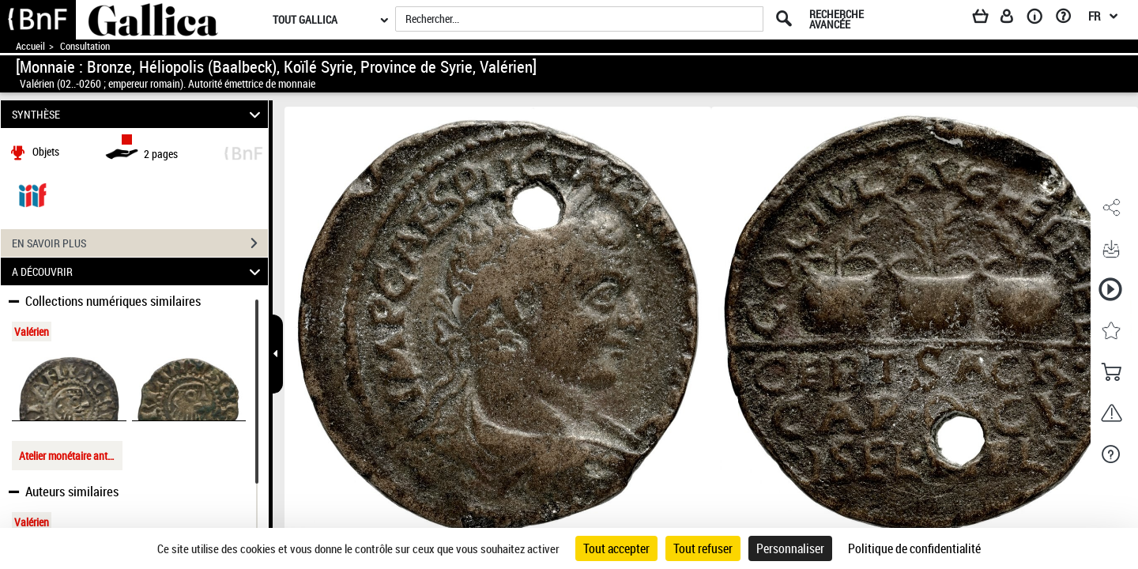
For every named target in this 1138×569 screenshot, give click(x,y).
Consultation (85, 46)
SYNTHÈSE (139, 114)
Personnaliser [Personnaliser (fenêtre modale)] (790, 548)
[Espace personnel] (1014, 19)
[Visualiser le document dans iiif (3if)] (32, 194)
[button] (1110, 207)
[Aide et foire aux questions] (1068, 19)
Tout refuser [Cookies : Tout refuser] (703, 548)
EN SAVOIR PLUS (140, 243)
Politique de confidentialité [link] (914, 548)
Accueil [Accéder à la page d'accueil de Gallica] (30, 46)
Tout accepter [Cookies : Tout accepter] (616, 548)
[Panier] (988, 19)
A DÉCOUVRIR (139, 271)
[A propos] (1040, 19)
